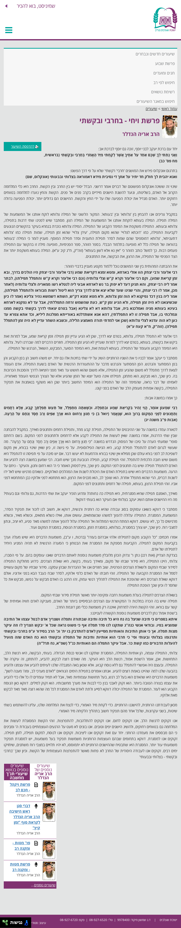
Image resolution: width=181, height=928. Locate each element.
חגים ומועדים (164, 73)
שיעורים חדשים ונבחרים (155, 54)
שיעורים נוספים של (43, 772)
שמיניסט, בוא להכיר (36, 6)
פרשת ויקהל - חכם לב (20, 787)
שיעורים (151, 108)
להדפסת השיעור (25, 146)
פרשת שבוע (165, 63)
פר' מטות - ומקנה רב (21, 845)
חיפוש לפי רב (164, 82)
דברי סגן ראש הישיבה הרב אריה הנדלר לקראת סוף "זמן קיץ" (24, 816)
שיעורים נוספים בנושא (17, 772)
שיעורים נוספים (44, 885)
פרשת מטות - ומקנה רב (20, 867)
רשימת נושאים (163, 92)
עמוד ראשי (169, 108)
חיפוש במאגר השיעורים (156, 101)
